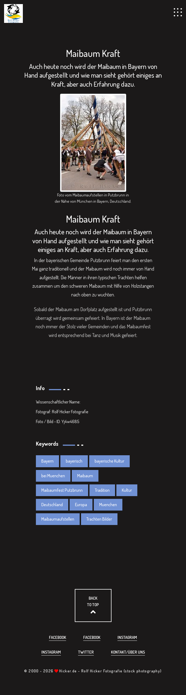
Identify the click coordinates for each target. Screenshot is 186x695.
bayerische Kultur (109, 461)
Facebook (57, 637)
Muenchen (108, 504)
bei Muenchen (53, 475)
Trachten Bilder (99, 519)
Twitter (86, 652)
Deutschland (52, 504)
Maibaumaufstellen (57, 519)
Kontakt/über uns (128, 652)
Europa (81, 504)
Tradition (102, 490)
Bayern (47, 461)
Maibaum (85, 475)
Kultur (127, 490)
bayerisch (74, 461)
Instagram (127, 637)
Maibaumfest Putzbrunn (62, 490)
